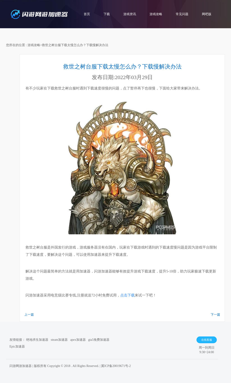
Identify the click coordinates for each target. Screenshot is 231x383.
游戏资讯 (129, 14)
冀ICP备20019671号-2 (116, 366)
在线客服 (206, 339)
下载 (107, 14)
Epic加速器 (17, 346)
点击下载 (127, 295)
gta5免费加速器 (98, 339)
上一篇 (29, 314)
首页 (87, 14)
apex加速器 (77, 339)
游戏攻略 (156, 14)
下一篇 (215, 314)
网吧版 (206, 14)
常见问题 (182, 14)
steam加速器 (59, 339)
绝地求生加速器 (37, 339)
